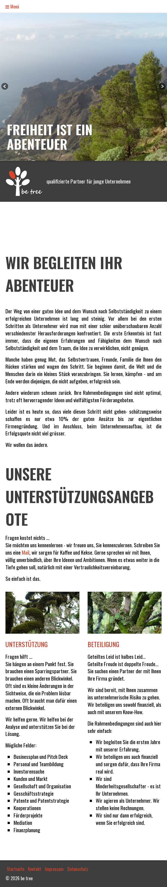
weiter (162, 87)
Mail (25, 552)
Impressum (54, 869)
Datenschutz (77, 869)
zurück (5, 87)
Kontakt (34, 869)
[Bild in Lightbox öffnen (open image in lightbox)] (42, 612)
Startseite (15, 869)
